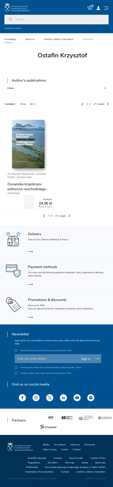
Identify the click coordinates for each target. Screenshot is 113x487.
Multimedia (32, 467)
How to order (76, 458)
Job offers (53, 462)
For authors (60, 444)
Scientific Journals (37, 458)
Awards (58, 458)
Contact (77, 449)
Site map (69, 462)
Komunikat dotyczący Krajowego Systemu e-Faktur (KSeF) (75, 467)
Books (46, 444)
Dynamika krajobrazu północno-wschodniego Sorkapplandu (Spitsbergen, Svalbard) (27, 191)
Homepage (10, 39)
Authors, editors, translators (58, 39)
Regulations (34, 462)
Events (64, 449)
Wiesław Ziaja (24, 177)
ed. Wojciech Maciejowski (21, 174)
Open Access (50, 449)
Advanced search (12, 28)
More (69, 350)
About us (30, 39)
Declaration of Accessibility (39, 471)
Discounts (89, 444)
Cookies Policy (98, 458)
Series (85, 462)
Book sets (100, 462)
